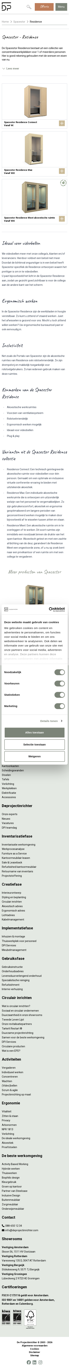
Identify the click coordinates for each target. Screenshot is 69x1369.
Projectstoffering (12, 875)
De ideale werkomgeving (16, 1138)
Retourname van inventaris (17, 871)
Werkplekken (9, 788)
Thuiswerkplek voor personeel (19, 941)
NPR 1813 (7, 1129)
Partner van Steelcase (14, 1190)
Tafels (5, 779)
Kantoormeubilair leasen (16, 857)
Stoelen (6, 775)
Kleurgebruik (9, 1182)
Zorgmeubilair (10, 1204)
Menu (61, 6)
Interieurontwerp (11, 892)
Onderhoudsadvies (13, 971)
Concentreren (10, 1076)
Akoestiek (7, 1142)
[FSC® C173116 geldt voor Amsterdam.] (34, 1295)
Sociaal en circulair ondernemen (20, 1010)
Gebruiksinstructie (12, 966)
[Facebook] (28, 1362)
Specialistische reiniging (15, 980)
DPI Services (9, 945)
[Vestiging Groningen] (34, 1274)
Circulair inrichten (12, 901)
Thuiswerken (9, 1173)
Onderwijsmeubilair (13, 1208)
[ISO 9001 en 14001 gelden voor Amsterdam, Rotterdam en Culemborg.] (34, 1302)
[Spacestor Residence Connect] (34, 106)
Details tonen (49, 721)
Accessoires (9, 797)
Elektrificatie (9, 792)
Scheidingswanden (13, 770)
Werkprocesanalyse (13, 849)
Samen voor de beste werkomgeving (23, 1037)
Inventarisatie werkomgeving (18, 844)
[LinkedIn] (34, 1362)
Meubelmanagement (14, 950)
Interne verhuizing (12, 989)
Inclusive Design (11, 1195)
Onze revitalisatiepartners (17, 1024)
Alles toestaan (34, 732)
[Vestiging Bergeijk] (34, 1265)
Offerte (44, 6)
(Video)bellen (9, 1085)
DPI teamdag (9, 827)
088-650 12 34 (12, 1225)
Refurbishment (10, 984)
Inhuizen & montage (13, 936)
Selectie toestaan (34, 744)
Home (5, 21)
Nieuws (6, 818)
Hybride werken (11, 1168)
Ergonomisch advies (13, 910)
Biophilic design (11, 1177)
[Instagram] (40, 1362)
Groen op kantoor (12, 1186)
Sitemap (34, 1355)
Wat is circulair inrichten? (16, 1006)
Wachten (7, 1081)
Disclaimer (34, 1352)
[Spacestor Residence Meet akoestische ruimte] (34, 201)
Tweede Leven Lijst (13, 1019)
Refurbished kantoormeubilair (19, 866)
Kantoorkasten (10, 766)
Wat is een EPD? (11, 1050)
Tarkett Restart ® (12, 1028)
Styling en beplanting (14, 897)
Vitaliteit (6, 1111)
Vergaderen (9, 1067)
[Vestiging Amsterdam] (34, 1247)
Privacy (6, 1120)
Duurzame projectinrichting (17, 1032)
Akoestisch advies (12, 906)
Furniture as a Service (14, 853)
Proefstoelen (9, 1147)
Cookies (34, 1349)
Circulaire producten (13, 1046)
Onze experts (9, 814)
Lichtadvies (8, 915)
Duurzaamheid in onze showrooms (22, 1015)
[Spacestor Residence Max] (34, 153)
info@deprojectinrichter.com (20, 1230)
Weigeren (34, 756)
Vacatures (8, 823)
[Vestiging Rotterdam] (34, 1256)
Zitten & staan (10, 1116)
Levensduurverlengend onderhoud (22, 975)
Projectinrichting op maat (16, 1094)
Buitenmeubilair (11, 1199)
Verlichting (8, 783)
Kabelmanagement (13, 919)
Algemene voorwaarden (34, 1345)
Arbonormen (9, 1124)
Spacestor (19, 21)
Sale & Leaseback (12, 862)
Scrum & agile (10, 1090)
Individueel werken (12, 1072)
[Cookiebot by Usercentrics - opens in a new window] (49, 609)
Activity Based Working (15, 1164)
